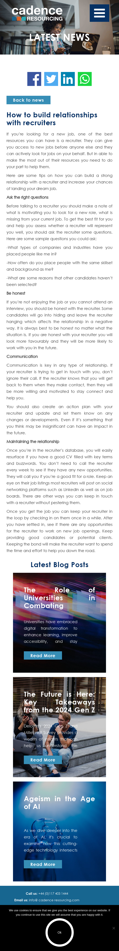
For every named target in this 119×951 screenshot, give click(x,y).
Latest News (59, 37)
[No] (113, 928)
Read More (42, 655)
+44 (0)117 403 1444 (52, 893)
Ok (59, 932)
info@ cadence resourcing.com (53, 900)
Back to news (28, 100)
